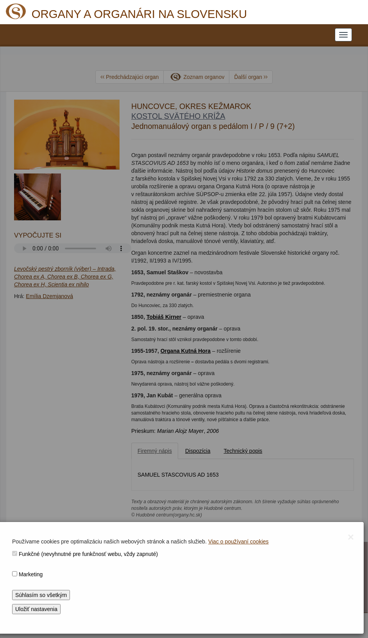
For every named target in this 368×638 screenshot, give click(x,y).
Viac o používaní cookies (238, 541)
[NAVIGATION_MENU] (343, 34)
